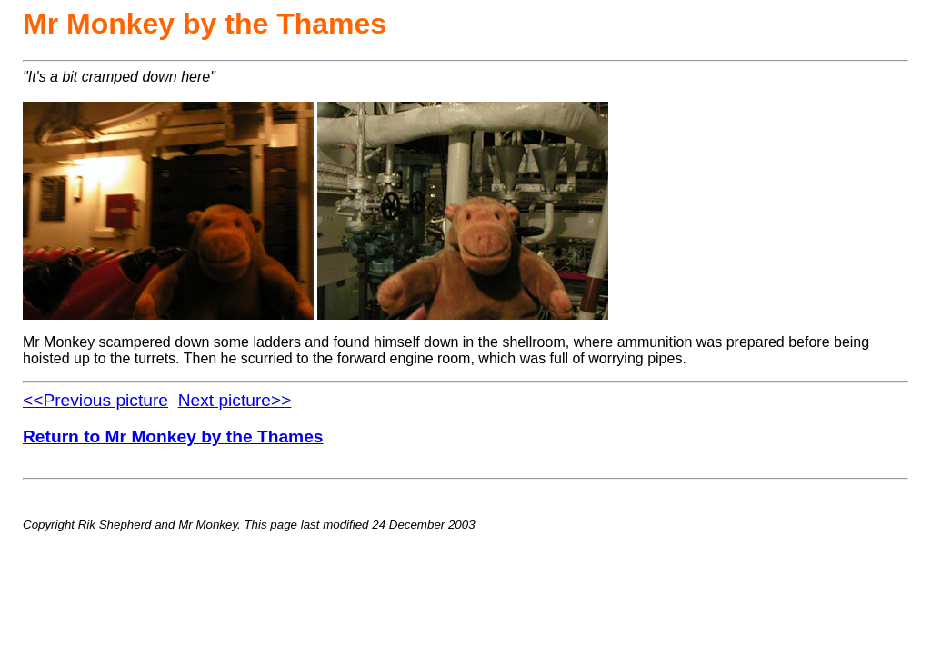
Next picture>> (235, 400)
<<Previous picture (95, 400)
